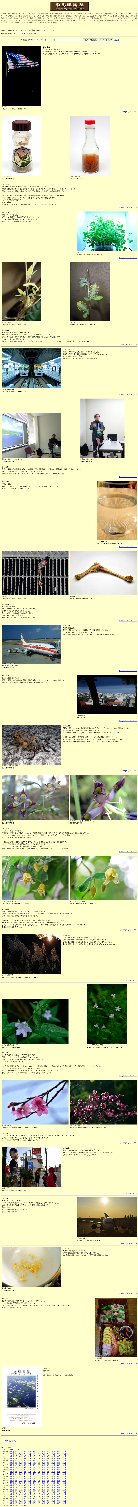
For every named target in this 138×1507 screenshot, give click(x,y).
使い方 (116, 40)
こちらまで (23, 33)
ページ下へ (133, 112)
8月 (43, 1452)
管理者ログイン (10, 1441)
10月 (53, 1452)
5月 (29, 1452)
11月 (12, 1449)
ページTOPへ (124, 112)
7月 (39, 1452)
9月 (48, 1452)
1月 (11, 1452)
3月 (20, 1452)
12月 (17, 1449)
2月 (16, 1452)
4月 (25, 1452)
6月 (34, 1452)
